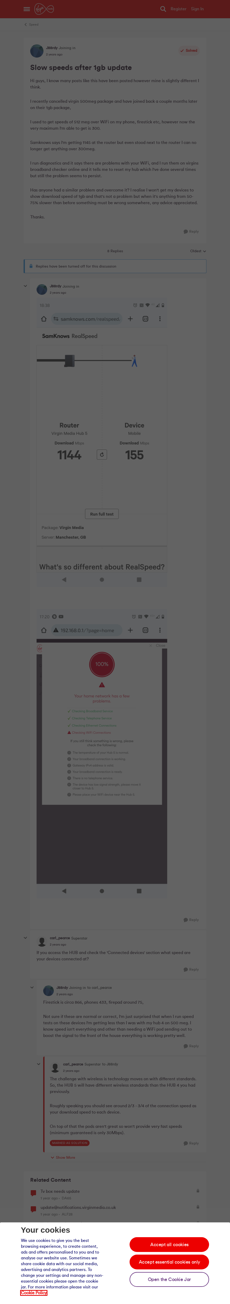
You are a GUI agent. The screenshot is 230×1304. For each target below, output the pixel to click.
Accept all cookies (169, 1244)
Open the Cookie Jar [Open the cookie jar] (169, 1279)
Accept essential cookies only (169, 1262)
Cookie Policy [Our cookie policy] (34, 1293)
